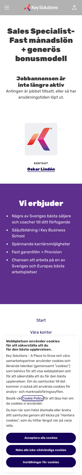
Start (41, 320)
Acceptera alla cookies (41, 438)
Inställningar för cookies (41, 462)
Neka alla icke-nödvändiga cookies (41, 450)
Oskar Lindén (41, 169)
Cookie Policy (32, 398)
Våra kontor (41, 332)
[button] (74, 7)
